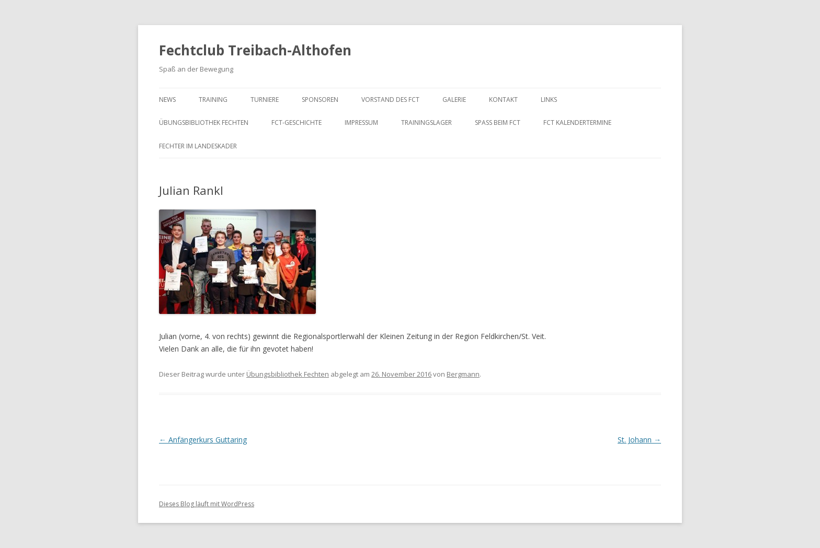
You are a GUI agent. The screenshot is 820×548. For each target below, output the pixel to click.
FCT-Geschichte (296, 122)
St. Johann (639, 440)
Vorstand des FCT (390, 99)
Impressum (361, 122)
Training (213, 99)
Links (549, 99)
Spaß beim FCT (497, 122)
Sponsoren (320, 99)
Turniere (264, 99)
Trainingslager (426, 122)
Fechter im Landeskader (198, 146)
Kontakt (503, 99)
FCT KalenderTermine (577, 122)
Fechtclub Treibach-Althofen (255, 50)
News (167, 99)
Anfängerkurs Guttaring (203, 440)
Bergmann (463, 374)
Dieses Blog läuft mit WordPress (206, 503)
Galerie (454, 99)
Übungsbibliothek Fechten (203, 122)
